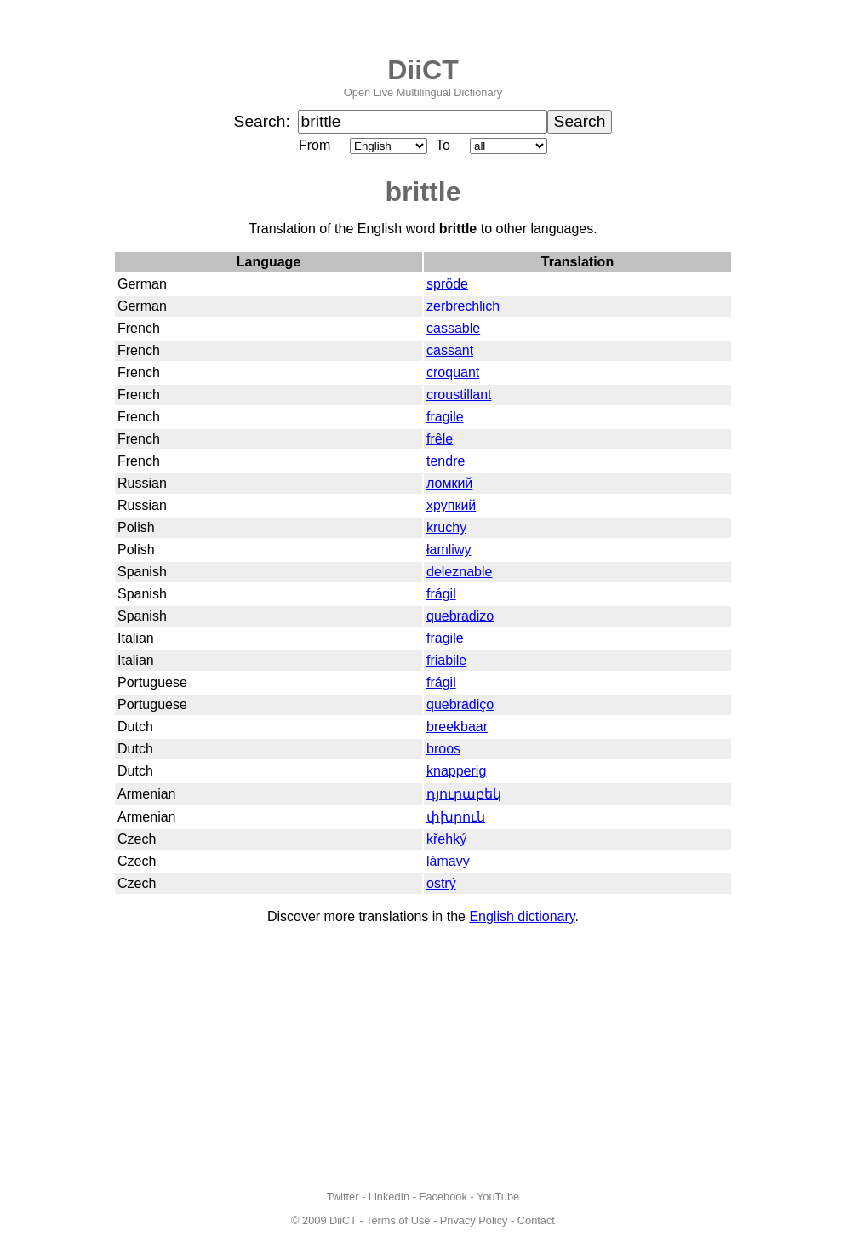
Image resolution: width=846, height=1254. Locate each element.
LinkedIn (389, 1196)
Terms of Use (398, 1220)
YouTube (498, 1196)
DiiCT (423, 69)
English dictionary (521, 916)
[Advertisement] (423, 1057)
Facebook (443, 1196)
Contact (536, 1220)
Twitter (343, 1196)
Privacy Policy (474, 1220)
